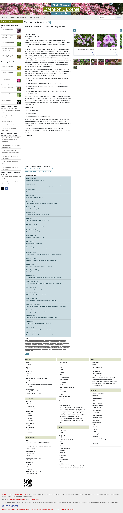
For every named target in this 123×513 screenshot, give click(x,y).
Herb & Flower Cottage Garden (32, 171)
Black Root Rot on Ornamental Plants (10, 162)
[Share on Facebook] (6, 188)
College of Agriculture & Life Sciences (42, 509)
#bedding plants (28, 344)
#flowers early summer (29, 346)
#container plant (66, 347)
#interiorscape (52, 341)
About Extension (6, 509)
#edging (33, 343)
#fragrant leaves (40, 341)
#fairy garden (59, 343)
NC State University (7, 494)
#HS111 (60, 349)
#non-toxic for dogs (37, 347)
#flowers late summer (38, 346)
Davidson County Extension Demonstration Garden (37, 169)
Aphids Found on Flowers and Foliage (10, 117)
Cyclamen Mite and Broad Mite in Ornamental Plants (11, 183)
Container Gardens (46, 171)
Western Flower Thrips (8, 121)
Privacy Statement (37, 499)
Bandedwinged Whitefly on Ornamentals (9, 129)
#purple (26, 340)
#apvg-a (60, 346)
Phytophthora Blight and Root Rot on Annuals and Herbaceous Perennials (11, 139)
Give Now (37, 17)
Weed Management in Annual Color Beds (11, 177)
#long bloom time (53, 343)
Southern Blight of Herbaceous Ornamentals (10, 168)
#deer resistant (46, 343)
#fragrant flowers (56, 340)
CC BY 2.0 (92, 52)
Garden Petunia (50, 26)
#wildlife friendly (45, 349)
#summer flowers (39, 343)
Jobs (13, 509)
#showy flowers (41, 340)
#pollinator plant (48, 344)
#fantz (53, 344)
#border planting (65, 343)
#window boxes (28, 343)
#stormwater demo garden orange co (55, 347)
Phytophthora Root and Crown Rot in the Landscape (11, 146)
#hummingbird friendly (33, 340)
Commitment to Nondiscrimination (16, 499)
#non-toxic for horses (29, 347)
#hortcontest (27, 350)
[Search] (107, 17)
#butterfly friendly (47, 346)
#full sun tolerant (48, 340)
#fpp (32, 350)
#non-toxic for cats (45, 347)
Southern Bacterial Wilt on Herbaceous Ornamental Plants (10, 151)
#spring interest (41, 344)
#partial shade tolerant (66, 346)
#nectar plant (46, 341)
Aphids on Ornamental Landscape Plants (11, 111)
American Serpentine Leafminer (10, 125)
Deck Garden (55, 169)
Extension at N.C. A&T (61, 509)
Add (26, 353)
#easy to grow (34, 341)
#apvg (58, 341)
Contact (44, 17)
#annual (26, 349)
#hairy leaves (34, 344)
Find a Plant (12, 17)
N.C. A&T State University (22, 494)
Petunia (62, 26)
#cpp (50, 349)
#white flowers (27, 341)
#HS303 (64, 349)
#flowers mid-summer (59, 344)
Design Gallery (22, 17)
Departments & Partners (23, 509)
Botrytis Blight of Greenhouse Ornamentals (10, 157)
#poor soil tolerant (55, 349)
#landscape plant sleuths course (35, 349)
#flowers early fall (54, 346)
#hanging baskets (63, 341)
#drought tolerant (63, 340)
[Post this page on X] (2, 188)
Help (30, 17)
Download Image (90, 53)
